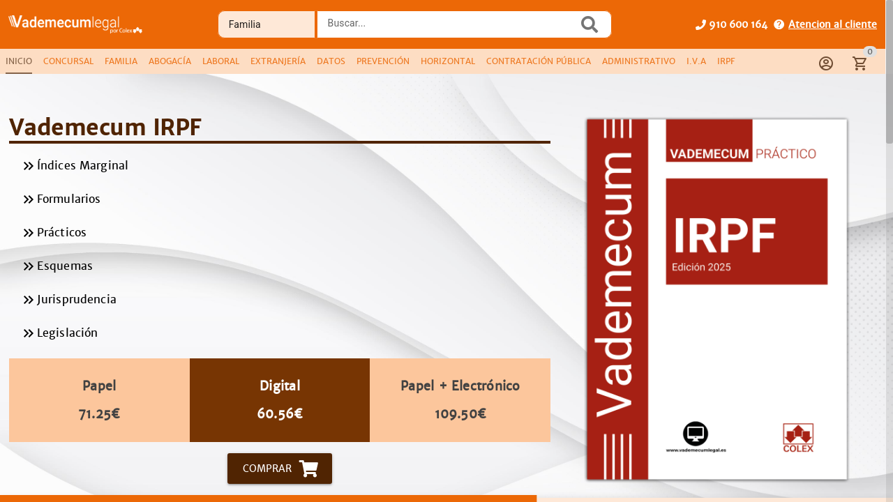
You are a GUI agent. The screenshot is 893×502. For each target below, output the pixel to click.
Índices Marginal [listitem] (279, 166)
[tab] (19, 61)
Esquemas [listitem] (279, 266)
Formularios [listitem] (279, 199)
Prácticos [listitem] (279, 233)
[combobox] (451, 28)
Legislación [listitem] (279, 333)
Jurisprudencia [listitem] (279, 300)
